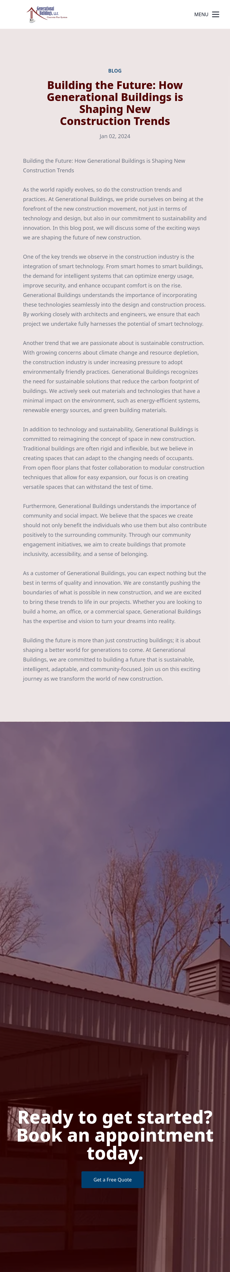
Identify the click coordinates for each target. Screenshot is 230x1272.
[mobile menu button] (215, 14)
